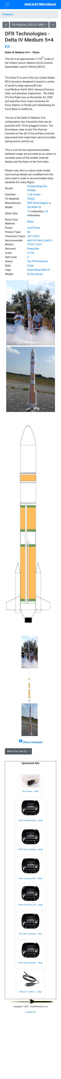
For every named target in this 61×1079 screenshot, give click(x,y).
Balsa (30, 221)
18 (46, 211)
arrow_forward (52, 24)
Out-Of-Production (37, 261)
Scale (30, 265)
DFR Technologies (37, 203)
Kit (7, 46)
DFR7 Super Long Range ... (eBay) (30, 849)
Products (8, 14)
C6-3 (39, 244)
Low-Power (33, 227)
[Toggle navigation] (7, 4)
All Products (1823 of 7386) (28, 24)
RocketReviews (40, 4)
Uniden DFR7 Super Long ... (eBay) (30, 905)
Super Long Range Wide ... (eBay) (30, 878)
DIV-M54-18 (34, 207)
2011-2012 (33, 236)
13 (28, 211)
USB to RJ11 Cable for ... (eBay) (30, 992)
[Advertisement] (30, 1041)
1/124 (30, 252)
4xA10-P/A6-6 (35, 240)
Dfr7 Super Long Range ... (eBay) (30, 934)
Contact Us (30, 1075)
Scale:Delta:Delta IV (38, 269)
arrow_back (6, 24)
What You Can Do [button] (17, 751)
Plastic (31, 198)
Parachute (33, 248)
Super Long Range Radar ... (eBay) (30, 820)
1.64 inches (34, 194)
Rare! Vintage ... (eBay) (30, 791)
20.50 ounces (35, 274)
